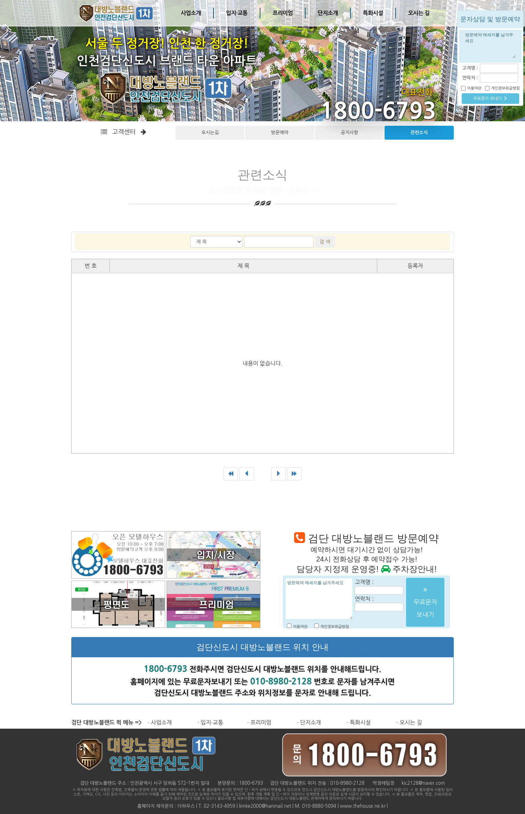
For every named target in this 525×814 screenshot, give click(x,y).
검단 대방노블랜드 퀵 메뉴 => (106, 722)
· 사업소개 (160, 722)
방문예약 (280, 132)
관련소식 (419, 132)
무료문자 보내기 (490, 98)
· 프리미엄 (259, 722)
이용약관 (300, 627)
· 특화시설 (359, 722)
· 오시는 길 (409, 722)
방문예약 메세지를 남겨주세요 (319, 599)
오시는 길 (419, 13)
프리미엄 (283, 13)
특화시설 (373, 13)
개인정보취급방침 (334, 627)
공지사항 (349, 132)
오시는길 (210, 132)
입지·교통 (237, 13)
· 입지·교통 (210, 722)
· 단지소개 (309, 722)
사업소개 (191, 13)
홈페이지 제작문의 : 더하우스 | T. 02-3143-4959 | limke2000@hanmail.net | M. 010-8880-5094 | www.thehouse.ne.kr (261, 806)
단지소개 (328, 13)
